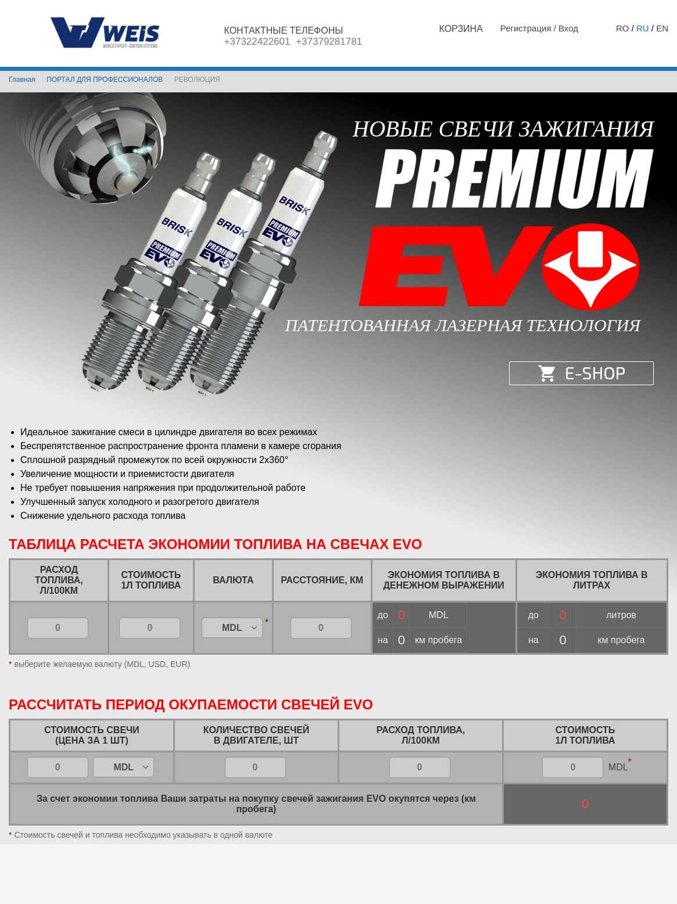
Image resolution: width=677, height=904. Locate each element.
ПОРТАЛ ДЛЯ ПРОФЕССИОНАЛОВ (104, 80)
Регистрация (527, 28)
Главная (22, 80)
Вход (568, 28)
